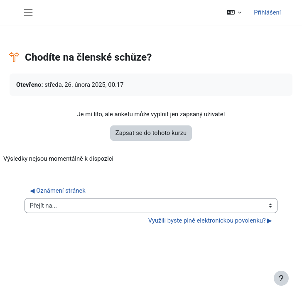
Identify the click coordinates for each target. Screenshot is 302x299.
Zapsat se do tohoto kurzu (151, 133)
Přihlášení (267, 12)
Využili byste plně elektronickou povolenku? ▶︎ (210, 220)
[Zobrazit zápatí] (281, 278)
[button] (234, 12)
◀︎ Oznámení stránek (58, 190)
